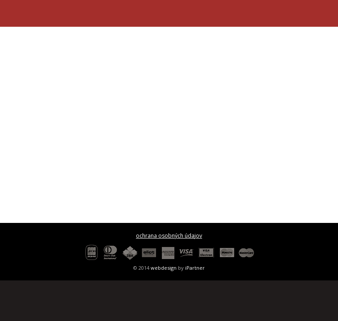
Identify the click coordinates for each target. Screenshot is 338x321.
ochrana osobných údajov (169, 235)
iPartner (195, 267)
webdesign (164, 267)
